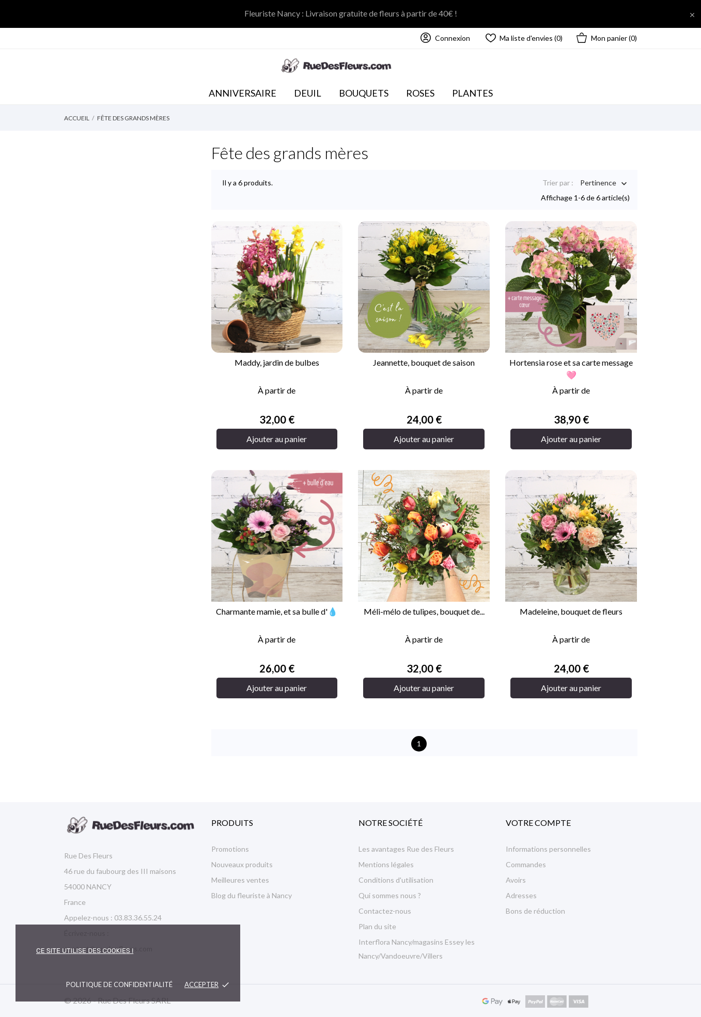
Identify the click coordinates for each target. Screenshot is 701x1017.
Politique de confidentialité (119, 984)
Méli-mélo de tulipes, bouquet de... (424, 611)
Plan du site (377, 926)
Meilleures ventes (240, 879)
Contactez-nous (385, 910)
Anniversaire (242, 93)
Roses (420, 93)
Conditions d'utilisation (396, 879)
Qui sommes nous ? (390, 895)
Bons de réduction (535, 910)
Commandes (526, 864)
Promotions (230, 848)
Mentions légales (386, 864)
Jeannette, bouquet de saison (424, 362)
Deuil (307, 93)
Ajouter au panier (276, 439)
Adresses (521, 895)
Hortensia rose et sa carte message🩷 (571, 368)
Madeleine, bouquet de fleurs (571, 611)
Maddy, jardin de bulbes (277, 362)
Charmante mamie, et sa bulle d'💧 (277, 611)
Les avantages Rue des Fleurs (406, 848)
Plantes (472, 93)
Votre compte (538, 822)
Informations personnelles (548, 848)
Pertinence (598, 183)
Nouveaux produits (242, 864)
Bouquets (367, 90)
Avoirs (516, 879)
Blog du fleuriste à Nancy (251, 895)
